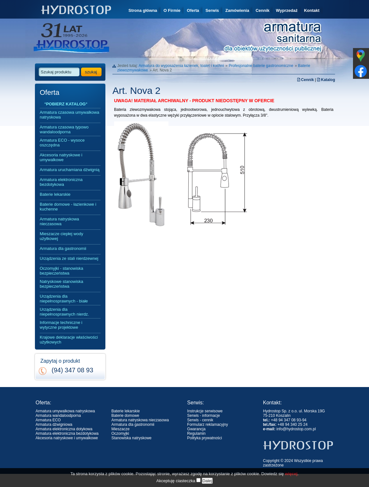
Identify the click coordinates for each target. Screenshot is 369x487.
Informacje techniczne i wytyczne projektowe (61, 325)
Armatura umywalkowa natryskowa (65, 411)
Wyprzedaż (287, 10)
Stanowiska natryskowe (131, 438)
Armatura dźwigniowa (54, 424)
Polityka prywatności (204, 438)
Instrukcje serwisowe (205, 411)
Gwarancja (196, 429)
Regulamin (196, 433)
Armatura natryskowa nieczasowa (59, 221)
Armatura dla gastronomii (63, 248)
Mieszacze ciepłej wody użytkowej (61, 236)
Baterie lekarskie (55, 194)
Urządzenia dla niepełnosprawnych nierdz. (64, 312)
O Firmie (172, 10)
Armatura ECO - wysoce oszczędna (62, 142)
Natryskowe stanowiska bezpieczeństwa (61, 284)
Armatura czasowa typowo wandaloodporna (64, 129)
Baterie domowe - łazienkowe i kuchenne (68, 206)
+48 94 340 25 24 (292, 424)
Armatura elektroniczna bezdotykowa (61, 182)
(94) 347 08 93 (72, 370)
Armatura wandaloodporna (58, 415)
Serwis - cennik (200, 420)
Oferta (193, 10)
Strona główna (142, 10)
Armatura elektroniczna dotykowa (64, 429)
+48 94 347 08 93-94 (289, 420)
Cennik (262, 10)
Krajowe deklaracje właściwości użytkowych (69, 339)
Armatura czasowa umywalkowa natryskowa (69, 115)
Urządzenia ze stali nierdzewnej (69, 258)
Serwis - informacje (203, 415)
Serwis (212, 10)
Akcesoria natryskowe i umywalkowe (61, 157)
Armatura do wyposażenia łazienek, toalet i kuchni (181, 65)
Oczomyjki (120, 433)
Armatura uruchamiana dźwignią (69, 169)
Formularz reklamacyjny (207, 424)
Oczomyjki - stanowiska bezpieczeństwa (61, 271)
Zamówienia (237, 10)
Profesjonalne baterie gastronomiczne (261, 65)
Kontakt (311, 10)
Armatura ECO (48, 420)
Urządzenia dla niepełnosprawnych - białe (64, 298)
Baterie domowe (125, 415)
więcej (291, 481)
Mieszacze (120, 429)
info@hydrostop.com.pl (296, 429)
